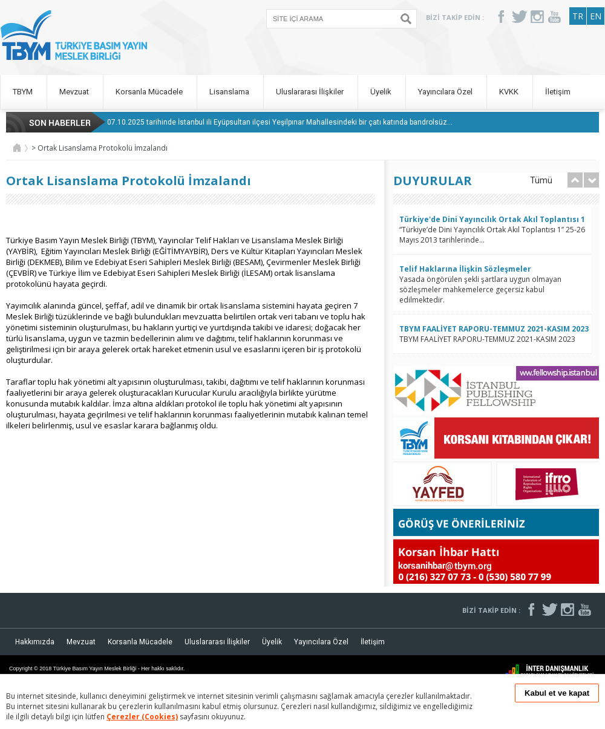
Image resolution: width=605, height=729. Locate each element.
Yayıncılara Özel (446, 91)
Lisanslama (230, 91)
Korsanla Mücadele (150, 91)
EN (595, 16)
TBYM (23, 91)
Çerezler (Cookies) (142, 716)
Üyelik (381, 91)
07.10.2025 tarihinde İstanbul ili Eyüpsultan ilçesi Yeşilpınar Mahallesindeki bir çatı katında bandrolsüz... (280, 122)
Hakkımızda (34, 642)
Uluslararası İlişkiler (310, 91)
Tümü (541, 180)
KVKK (509, 91)
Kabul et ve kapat (557, 693)
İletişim (558, 91)
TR (577, 16)
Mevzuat (75, 91)
